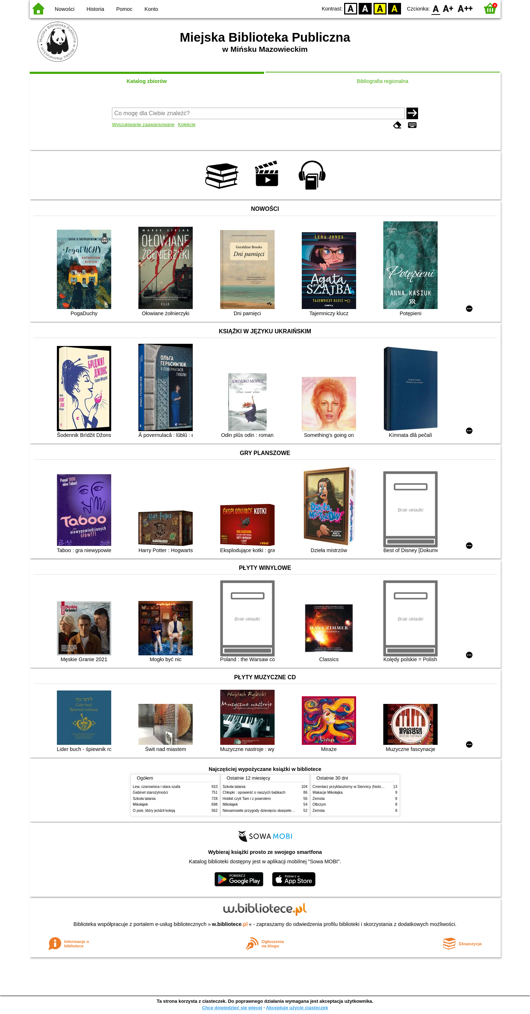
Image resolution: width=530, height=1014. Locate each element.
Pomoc (124, 9)
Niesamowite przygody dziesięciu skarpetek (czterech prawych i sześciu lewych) (287, 811)
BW (365, 8)
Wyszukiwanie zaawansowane (143, 124)
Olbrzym (319, 804)
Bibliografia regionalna (382, 81)
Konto (151, 9)
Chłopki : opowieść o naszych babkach (254, 792)
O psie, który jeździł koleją (154, 811)
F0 (436, 8)
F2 (465, 8)
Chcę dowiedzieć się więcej (232, 1007)
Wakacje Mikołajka (328, 792)
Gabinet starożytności (150, 792)
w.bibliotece (230, 924)
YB (380, 8)
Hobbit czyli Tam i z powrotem (247, 799)
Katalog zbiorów (146, 81)
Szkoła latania (144, 799)
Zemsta (319, 799)
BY (394, 8)
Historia (95, 9)
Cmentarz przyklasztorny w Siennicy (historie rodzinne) (357, 787)
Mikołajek (140, 804)
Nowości (64, 9)
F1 (448, 8)
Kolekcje (186, 124)
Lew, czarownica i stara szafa (156, 787)
